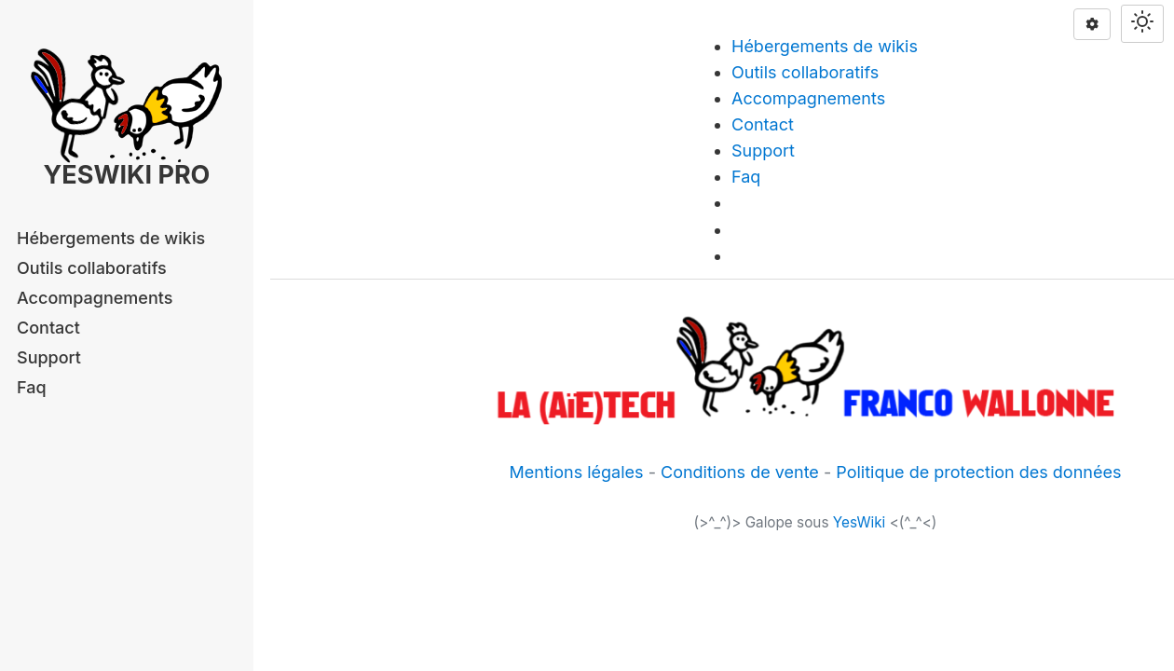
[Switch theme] (1142, 24)
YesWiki (859, 522)
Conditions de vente (740, 472)
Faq (32, 387)
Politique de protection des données (978, 472)
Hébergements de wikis (111, 238)
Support (49, 357)
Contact (48, 327)
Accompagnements (94, 298)
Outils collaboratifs (92, 268)
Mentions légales (577, 472)
